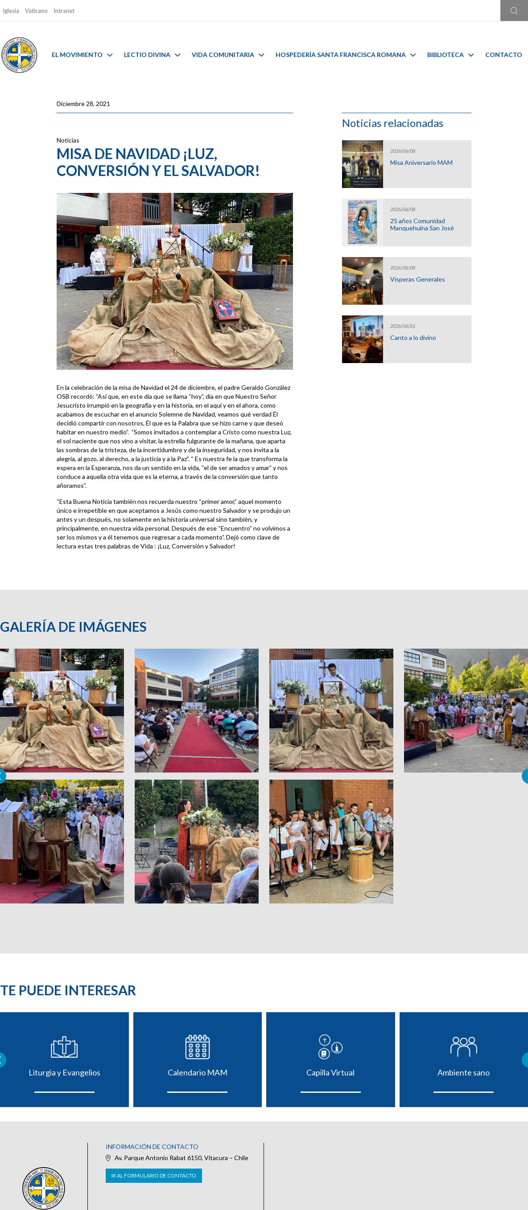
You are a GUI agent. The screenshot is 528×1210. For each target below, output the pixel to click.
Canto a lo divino (413, 337)
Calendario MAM (197, 1072)
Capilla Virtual (330, 1072)
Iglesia (11, 10)
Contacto (503, 54)
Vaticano (36, 10)
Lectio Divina (152, 54)
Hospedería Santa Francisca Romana (346, 54)
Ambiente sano (463, 1072)
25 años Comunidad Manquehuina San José (422, 224)
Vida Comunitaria (228, 54)
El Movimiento (82, 54)
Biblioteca (450, 54)
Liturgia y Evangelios (64, 1072)
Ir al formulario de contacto (153, 1175)
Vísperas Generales (417, 279)
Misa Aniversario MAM (421, 162)
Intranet (64, 10)
